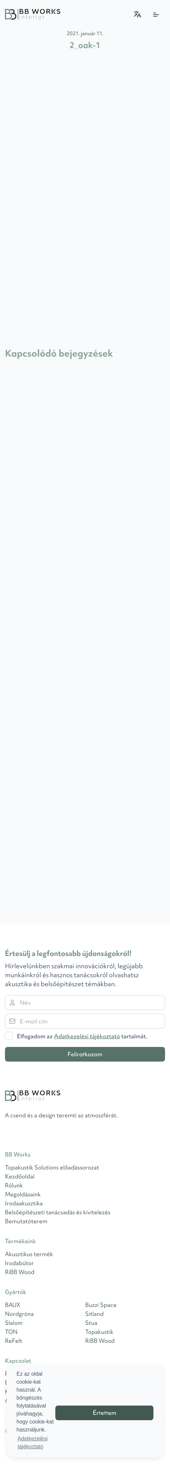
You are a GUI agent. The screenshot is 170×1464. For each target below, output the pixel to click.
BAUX (12, 1305)
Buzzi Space (101, 1305)
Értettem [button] (104, 1413)
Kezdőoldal (19, 1176)
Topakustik (99, 1331)
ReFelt (13, 1340)
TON (11, 1331)
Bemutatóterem (26, 1221)
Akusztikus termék (29, 1254)
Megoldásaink (23, 1194)
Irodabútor (19, 1263)
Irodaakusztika (24, 1203)
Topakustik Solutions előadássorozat (52, 1167)
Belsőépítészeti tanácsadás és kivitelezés (57, 1212)
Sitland (94, 1314)
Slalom (14, 1323)
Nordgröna (19, 1314)
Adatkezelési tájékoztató (87, 1036)
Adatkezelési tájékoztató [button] (33, 1442)
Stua (91, 1323)
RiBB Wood (19, 1272)
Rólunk (14, 1185)
